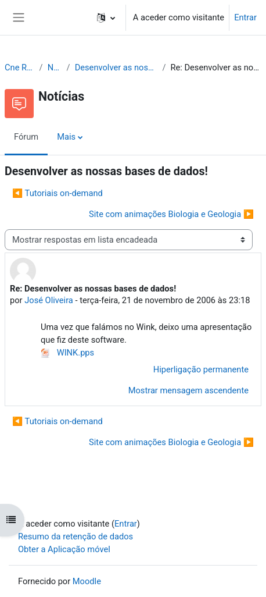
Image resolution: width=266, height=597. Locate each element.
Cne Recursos (20, 67)
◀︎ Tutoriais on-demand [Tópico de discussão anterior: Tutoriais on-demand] (57, 193)
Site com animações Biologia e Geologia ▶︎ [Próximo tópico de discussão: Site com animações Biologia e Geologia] (171, 214)
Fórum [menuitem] (26, 137)
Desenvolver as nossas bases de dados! (116, 67)
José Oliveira (48, 300)
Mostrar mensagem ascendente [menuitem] (188, 390)
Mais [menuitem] (66, 137)
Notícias (55, 67)
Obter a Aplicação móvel (64, 549)
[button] (106, 17)
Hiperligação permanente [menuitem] (201, 369)
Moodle (87, 581)
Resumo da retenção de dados (75, 536)
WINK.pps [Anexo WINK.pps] (67, 352)
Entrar (245, 17)
